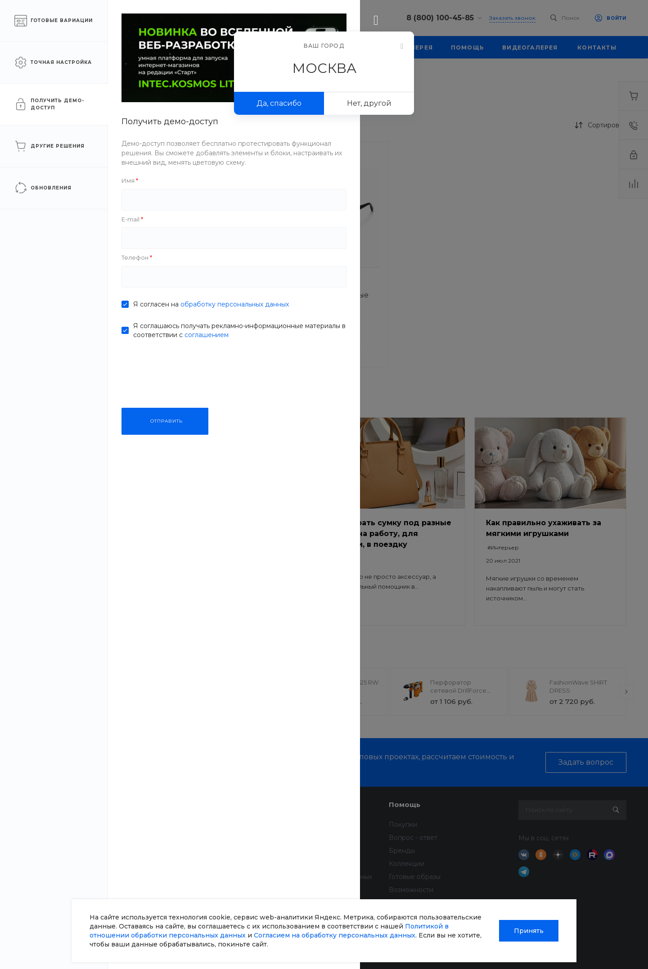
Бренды (402, 851)
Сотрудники (185, 877)
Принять (529, 931)
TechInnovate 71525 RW (344, 682)
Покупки (403, 824)
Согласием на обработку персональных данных (334, 935)
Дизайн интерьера (307, 864)
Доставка (292, 824)
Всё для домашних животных (324, 877)
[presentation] (152, 692)
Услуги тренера (302, 890)
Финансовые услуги (309, 838)
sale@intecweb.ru (63, 848)
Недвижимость (301, 851)
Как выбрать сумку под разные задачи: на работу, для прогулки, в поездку (388, 533)
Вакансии (181, 864)
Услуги (290, 804)
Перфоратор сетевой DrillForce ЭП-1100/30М (458, 690)
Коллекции (406, 864)
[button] (171, 267)
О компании (189, 804)
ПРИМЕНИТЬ (80, 345)
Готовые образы (415, 877)
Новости (180, 824)
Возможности (411, 890)
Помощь (404, 804)
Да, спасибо (279, 103)
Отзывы (178, 851)
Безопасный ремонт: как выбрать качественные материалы (213, 533)
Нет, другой (369, 103)
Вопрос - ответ (413, 838)
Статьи (176, 838)
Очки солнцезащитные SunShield (206, 300)
